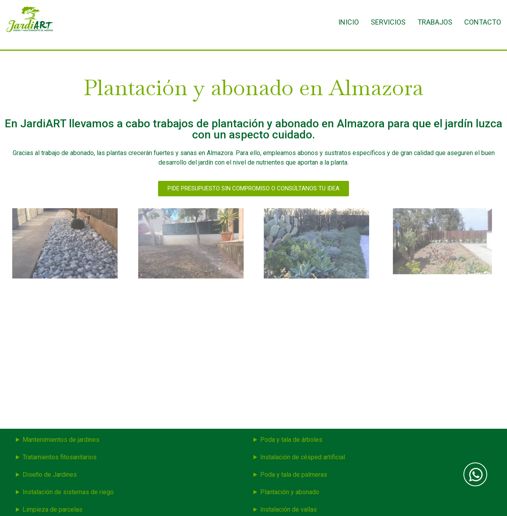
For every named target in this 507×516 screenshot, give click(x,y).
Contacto (482, 22)
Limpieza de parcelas (52, 509)
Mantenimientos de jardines (61, 439)
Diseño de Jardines (50, 474)
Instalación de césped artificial (302, 457)
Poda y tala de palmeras (293, 474)
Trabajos (434, 22)
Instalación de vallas (288, 509)
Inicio (348, 22)
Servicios (388, 22)
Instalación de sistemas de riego (68, 492)
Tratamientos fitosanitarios (60, 457)
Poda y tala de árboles (291, 439)
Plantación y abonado (289, 492)
